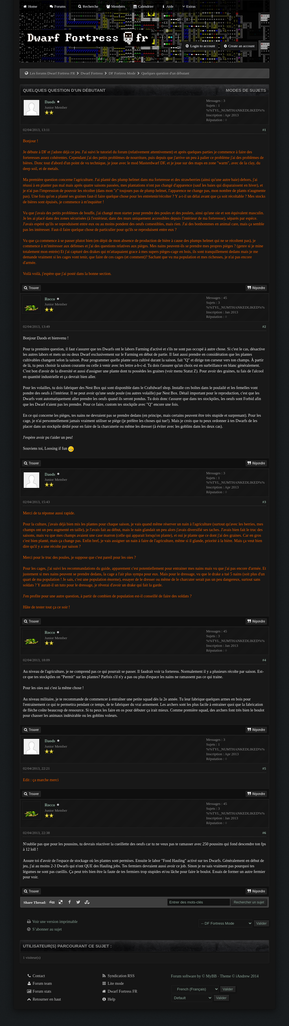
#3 (264, 502)
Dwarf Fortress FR (119, 991)
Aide (167, 6)
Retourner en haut (44, 999)
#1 (264, 130)
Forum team (39, 983)
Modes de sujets (246, 90)
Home (30, 6)
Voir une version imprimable (54, 922)
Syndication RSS (118, 976)
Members (115, 6)
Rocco (50, 299)
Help (108, 999)
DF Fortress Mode (122, 73)
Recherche (88, 6)
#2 (264, 326)
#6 (264, 833)
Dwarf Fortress (92, 73)
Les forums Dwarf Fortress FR (52, 73)
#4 (264, 660)
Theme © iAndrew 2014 (239, 976)
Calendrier (143, 6)
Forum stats (39, 991)
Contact (36, 976)
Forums (57, 6)
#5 (264, 768)
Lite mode (113, 983)
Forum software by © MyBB (194, 976)
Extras (188, 6)
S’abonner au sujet (47, 929)
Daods (50, 102)
